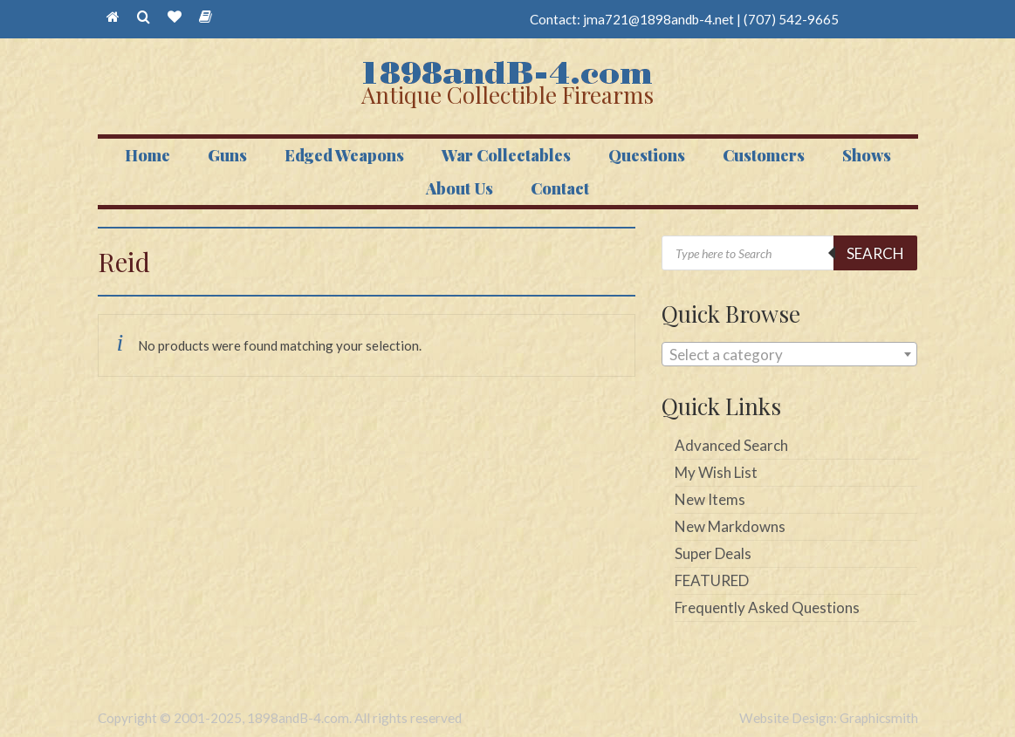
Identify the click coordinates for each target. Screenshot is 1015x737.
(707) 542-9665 (791, 19)
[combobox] (789, 354)
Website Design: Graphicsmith (828, 718)
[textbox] (789, 355)
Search (875, 253)
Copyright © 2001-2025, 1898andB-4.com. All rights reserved (280, 718)
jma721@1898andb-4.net (658, 19)
